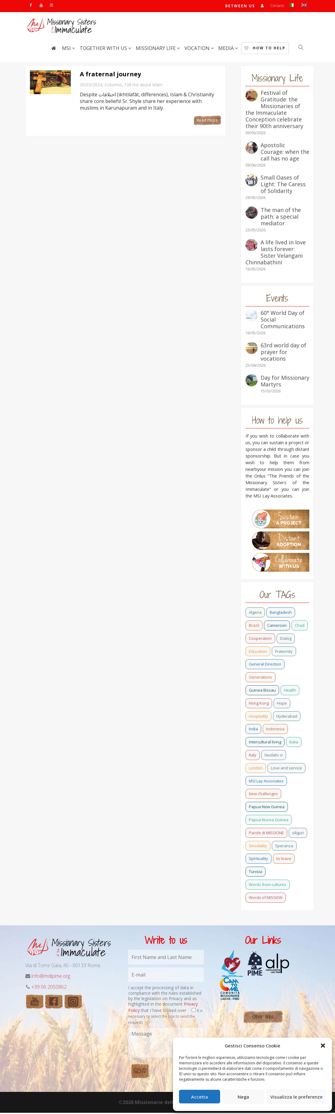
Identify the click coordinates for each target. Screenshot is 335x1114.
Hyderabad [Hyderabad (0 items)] (286, 717)
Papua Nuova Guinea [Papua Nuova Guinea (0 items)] (268, 821)
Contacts (277, 6)
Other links (263, 1017)
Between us (240, 6)
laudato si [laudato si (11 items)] (274, 756)
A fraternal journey (110, 75)
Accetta (199, 1097)
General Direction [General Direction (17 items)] (265, 665)
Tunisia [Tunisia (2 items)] (255, 872)
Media (226, 49)
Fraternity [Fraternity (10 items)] (284, 652)
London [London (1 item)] (256, 769)
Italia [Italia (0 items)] (293, 743)
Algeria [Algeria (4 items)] (255, 613)
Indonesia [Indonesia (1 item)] (275, 730)
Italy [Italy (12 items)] (252, 756)
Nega (243, 1097)
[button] (323, 1046)
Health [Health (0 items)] (290, 691)
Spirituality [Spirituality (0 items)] (258, 859)
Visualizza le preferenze (296, 1097)
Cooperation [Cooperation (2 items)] (260, 639)
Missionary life (156, 49)
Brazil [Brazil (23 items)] (254, 626)
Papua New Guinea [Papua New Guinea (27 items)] (267, 808)
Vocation (197, 49)
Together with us (104, 49)
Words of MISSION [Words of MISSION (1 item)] (265, 898)
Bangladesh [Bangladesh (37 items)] (281, 613)
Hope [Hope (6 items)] (282, 704)
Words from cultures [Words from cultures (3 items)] (267, 885)
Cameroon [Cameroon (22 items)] (277, 626)
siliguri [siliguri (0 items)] (298, 834)
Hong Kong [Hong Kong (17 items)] (259, 704)
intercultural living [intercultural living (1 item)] (265, 743)
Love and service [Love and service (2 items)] (286, 769)
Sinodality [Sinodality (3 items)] (258, 847)
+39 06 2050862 (49, 988)
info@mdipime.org (50, 977)
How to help (265, 49)
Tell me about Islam (143, 86)
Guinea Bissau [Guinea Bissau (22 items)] (262, 691)
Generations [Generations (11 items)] (260, 678)
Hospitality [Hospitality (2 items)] (258, 717)
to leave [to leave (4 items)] (283, 859)
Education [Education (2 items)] (258, 652)
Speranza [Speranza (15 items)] (284, 847)
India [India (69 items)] (253, 730)
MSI (67, 49)
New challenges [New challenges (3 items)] (263, 795)
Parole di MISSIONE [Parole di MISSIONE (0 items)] (266, 834)
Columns (113, 86)
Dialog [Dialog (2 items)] (285, 639)
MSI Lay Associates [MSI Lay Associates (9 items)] (266, 782)
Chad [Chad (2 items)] (299, 626)
